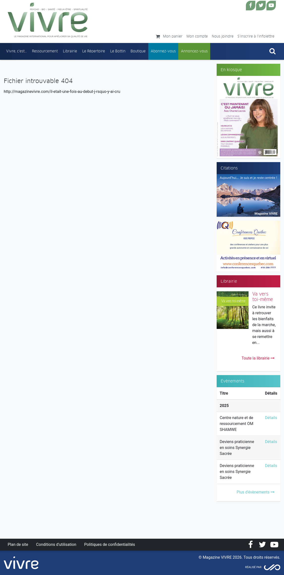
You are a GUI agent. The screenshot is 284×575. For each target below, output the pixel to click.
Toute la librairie (257, 358)
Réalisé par (253, 567)
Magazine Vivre (48, 20)
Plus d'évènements (256, 492)
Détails (271, 417)
